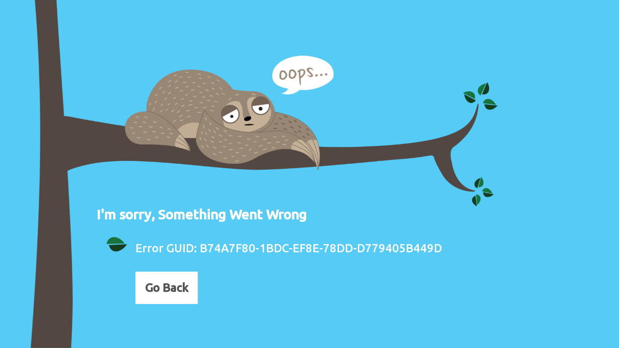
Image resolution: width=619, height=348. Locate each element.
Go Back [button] (166, 287)
